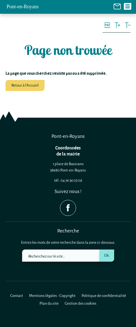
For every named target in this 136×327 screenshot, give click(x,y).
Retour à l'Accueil (25, 85)
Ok (106, 255)
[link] (117, 6)
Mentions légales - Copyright (52, 295)
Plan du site (49, 303)
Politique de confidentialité (104, 295)
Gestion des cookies (80, 303)
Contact (16, 295)
